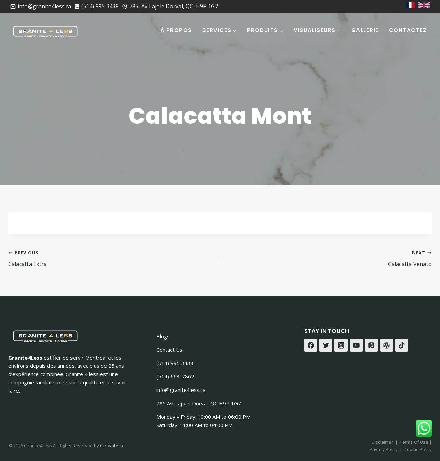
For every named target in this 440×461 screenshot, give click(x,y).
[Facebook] (310, 345)
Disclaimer (382, 442)
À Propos (176, 30)
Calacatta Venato (329, 258)
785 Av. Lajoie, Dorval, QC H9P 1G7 (198, 403)
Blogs (163, 336)
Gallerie (365, 30)
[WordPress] (386, 345)
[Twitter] (325, 345)
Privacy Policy (384, 449)
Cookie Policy (418, 449)
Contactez (408, 30)
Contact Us (169, 349)
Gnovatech (111, 445)
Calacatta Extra (111, 258)
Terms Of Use (414, 442)
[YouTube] (356, 345)
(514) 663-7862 (175, 376)
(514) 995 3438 (175, 363)
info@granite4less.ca (181, 389)
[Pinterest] (371, 345)
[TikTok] (401, 345)
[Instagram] (341, 345)
